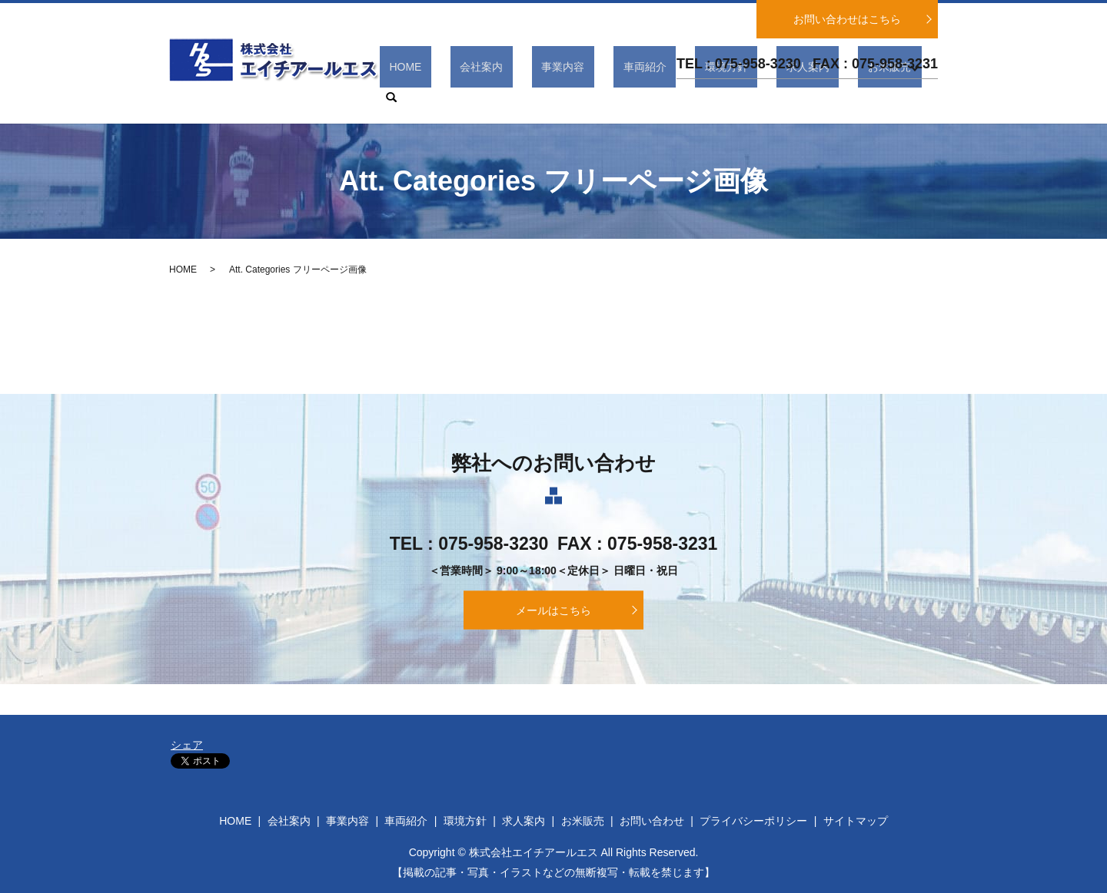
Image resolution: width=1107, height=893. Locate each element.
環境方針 (748, 97)
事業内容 (623, 97)
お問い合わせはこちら (847, 19)
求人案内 (810, 97)
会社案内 (560, 97)
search (926, 97)
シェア (187, 745)
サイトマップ (855, 821)
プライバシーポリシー (753, 821)
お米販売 (872, 97)
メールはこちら (553, 610)
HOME (503, 97)
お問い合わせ (652, 821)
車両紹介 (685, 97)
